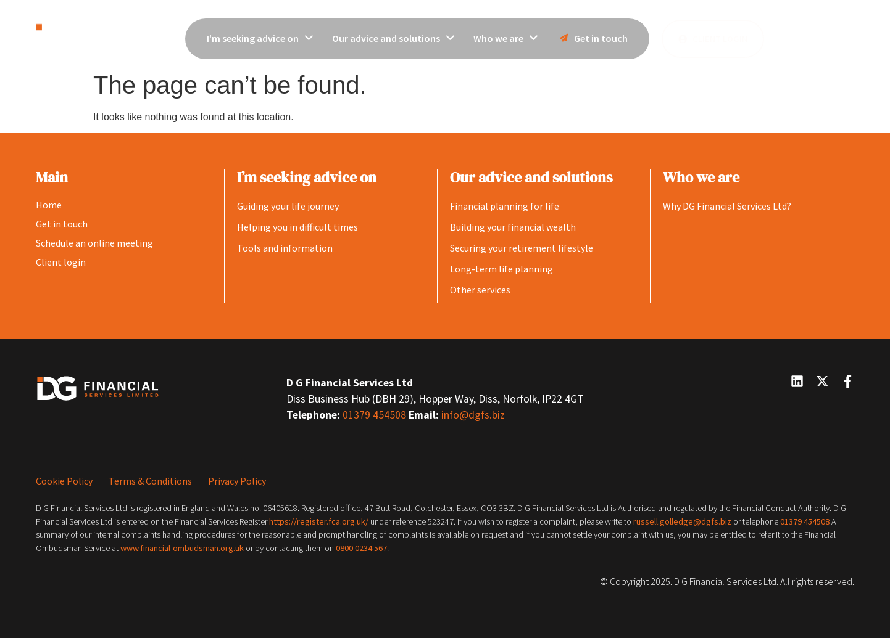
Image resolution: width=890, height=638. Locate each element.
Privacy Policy (237, 481)
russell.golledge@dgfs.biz (682, 521)
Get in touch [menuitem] (592, 38)
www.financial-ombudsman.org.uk (182, 548)
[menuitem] (260, 38)
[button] (812, 37)
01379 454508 (376, 415)
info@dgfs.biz (473, 415)
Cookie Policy (64, 481)
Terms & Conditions (150, 481)
